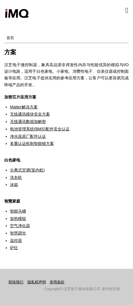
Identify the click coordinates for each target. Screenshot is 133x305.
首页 (10, 38)
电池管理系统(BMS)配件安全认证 (40, 129)
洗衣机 (16, 177)
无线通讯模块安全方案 (30, 114)
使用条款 (57, 282)
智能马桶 (18, 211)
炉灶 (14, 247)
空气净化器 (20, 225)
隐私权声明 (36, 282)
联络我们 (16, 282)
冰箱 (14, 184)
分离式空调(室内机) (27, 170)
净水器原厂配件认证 (28, 136)
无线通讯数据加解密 (28, 121)
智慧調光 (18, 233)
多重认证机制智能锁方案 (32, 143)
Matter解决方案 (24, 107)
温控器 (16, 240)
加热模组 (18, 218)
